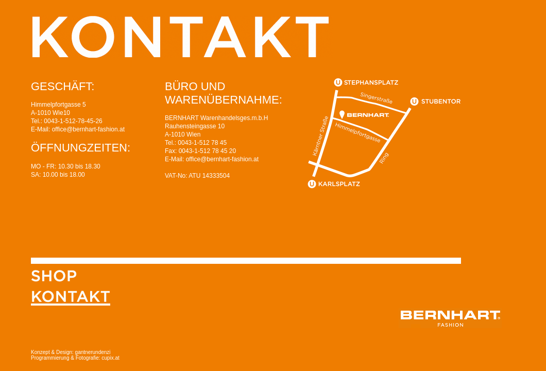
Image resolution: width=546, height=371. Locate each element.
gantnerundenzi (93, 352)
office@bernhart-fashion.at (88, 129)
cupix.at (110, 358)
